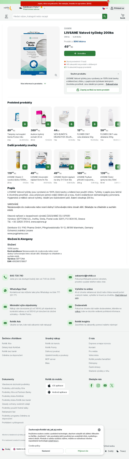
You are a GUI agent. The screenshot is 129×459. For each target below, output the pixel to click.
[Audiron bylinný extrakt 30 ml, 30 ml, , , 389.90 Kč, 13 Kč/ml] (41, 117)
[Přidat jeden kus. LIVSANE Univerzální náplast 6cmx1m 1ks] (48, 167)
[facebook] (91, 385)
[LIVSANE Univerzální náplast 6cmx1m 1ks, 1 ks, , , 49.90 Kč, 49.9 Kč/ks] (41, 160)
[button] (117, 8)
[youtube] (105, 385)
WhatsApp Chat (18, 289)
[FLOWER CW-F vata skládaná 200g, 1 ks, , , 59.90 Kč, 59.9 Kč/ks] (111, 117)
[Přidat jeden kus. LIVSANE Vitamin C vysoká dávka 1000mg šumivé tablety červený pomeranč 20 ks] (25, 167)
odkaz (77, 311)
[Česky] (104, 8)
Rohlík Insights (82, 321)
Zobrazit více (112, 84)
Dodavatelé (81, 305)
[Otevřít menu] (6, 16)
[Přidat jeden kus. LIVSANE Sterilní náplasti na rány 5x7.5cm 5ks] (71, 167)
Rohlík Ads (15, 321)
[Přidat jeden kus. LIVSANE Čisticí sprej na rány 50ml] (118, 167)
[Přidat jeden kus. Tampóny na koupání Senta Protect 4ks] (25, 124)
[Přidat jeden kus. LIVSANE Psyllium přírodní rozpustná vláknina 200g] (94, 167)
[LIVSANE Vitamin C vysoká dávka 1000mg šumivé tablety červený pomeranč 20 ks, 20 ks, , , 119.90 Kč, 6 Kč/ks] (18, 160)
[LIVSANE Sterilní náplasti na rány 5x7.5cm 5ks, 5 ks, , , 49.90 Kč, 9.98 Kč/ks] (64, 160)
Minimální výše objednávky (23, 305)
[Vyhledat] (104, 16)
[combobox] (57, 16)
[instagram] (98, 385)
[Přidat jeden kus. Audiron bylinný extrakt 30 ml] (48, 124)
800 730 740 (16, 275)
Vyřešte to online (84, 289)
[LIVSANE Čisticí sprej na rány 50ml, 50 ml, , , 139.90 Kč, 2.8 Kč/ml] (111, 160)
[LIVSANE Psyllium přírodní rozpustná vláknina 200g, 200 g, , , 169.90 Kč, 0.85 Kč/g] (87, 160)
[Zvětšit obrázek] (56, 75)
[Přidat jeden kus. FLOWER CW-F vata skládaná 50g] (94, 124)
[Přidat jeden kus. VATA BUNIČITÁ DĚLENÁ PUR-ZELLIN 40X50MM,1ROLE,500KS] (71, 124)
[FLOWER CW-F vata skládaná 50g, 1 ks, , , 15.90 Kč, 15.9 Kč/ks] (87, 117)
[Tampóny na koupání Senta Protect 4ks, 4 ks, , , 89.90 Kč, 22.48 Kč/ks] (18, 117)
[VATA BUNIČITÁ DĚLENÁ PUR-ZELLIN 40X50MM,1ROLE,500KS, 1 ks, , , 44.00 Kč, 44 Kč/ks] (64, 117)
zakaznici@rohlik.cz (85, 275)
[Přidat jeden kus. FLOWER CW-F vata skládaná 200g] (118, 124)
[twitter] (111, 385)
